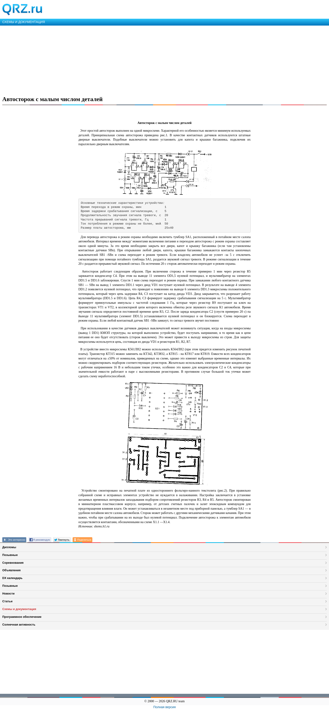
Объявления (11, 570)
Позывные (10, 555)
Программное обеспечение (21, 616)
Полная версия (164, 707)
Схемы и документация (19, 609)
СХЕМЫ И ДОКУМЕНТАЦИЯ (23, 22)
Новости (8, 593)
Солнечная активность (18, 624)
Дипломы (9, 547)
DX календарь (12, 578)
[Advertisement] (137, 60)
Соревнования (13, 562)
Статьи (7, 601)
